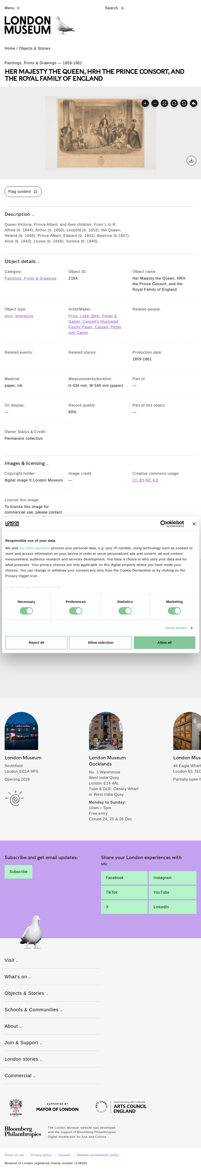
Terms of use (15, 1155)
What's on (18, 977)
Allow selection (100, 643)
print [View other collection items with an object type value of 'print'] (9, 316)
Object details (23, 262)
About (14, 1027)
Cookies (64, 1155)
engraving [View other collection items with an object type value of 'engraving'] (24, 316)
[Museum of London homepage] (40, 27)
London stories (24, 1060)
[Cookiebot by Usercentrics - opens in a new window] (163, 523)
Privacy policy (42, 1155)
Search (115, 8)
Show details (176, 628)
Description (20, 215)
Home (10, 48)
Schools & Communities (34, 1010)
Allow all (164, 643)
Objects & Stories (34, 48)
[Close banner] (194, 523)
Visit (12, 961)
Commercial (21, 1076)
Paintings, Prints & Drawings (30, 278)
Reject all (36, 643)
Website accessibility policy (97, 1155)
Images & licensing (27, 464)
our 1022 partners (34, 548)
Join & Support (24, 1043)
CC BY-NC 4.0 (145, 480)
